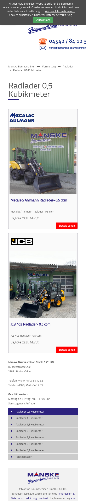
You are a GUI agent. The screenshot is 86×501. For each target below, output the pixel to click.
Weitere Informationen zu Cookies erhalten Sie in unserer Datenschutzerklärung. (42, 13)
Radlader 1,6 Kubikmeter (30, 424)
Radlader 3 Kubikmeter (29, 444)
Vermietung (49, 66)
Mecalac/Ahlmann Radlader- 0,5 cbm (39, 200)
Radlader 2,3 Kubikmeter (30, 437)
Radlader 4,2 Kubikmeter (30, 450)
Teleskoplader (24, 457)
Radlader (68, 66)
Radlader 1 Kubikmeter (29, 418)
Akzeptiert (43, 19)
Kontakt (44, 498)
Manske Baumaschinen (21, 66)
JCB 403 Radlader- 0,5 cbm (31, 324)
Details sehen (67, 226)
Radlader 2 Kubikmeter (29, 431)
